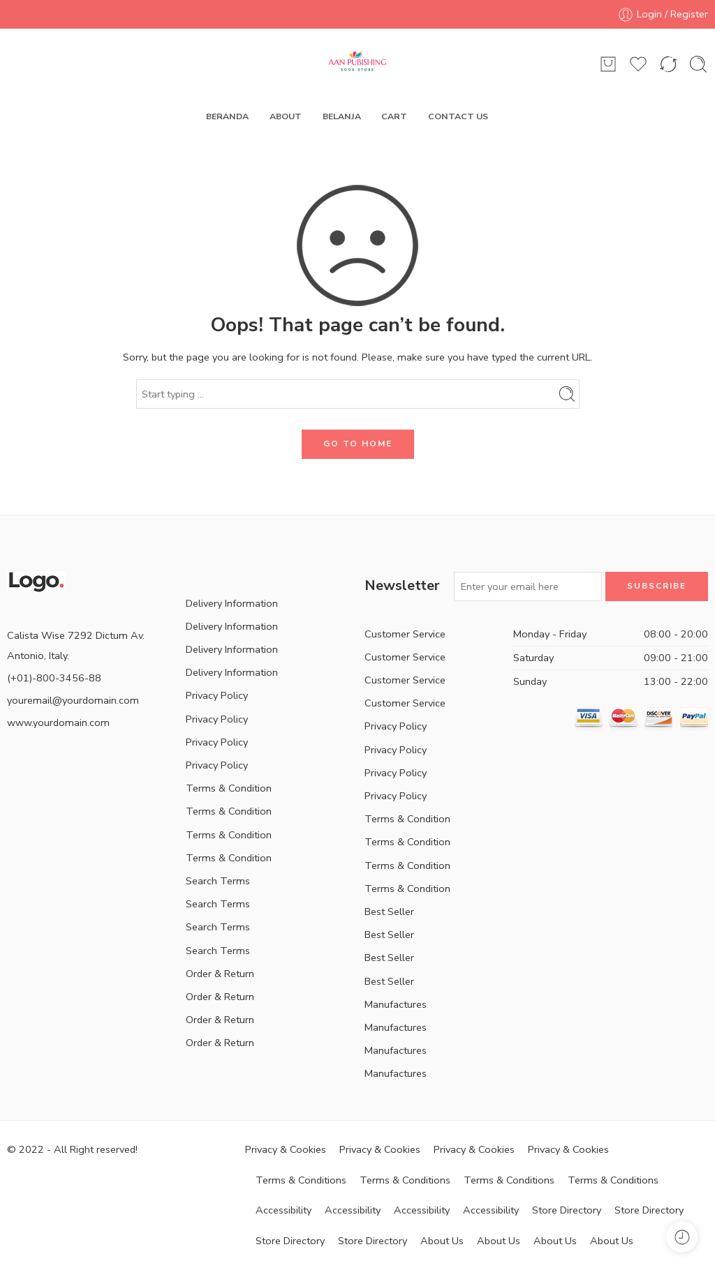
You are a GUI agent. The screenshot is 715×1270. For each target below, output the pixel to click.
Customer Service (404, 634)
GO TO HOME (357, 443)
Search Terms (218, 881)
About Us (442, 1241)
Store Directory (566, 1210)
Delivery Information (232, 603)
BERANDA (227, 116)
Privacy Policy (217, 695)
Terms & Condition (229, 788)
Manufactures (395, 1004)
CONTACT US (458, 116)
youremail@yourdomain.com (73, 700)
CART (394, 116)
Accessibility (283, 1210)
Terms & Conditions (301, 1180)
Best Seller (389, 912)
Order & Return (220, 974)
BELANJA (342, 116)
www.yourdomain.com (58, 723)
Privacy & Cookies (285, 1149)
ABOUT (286, 116)
